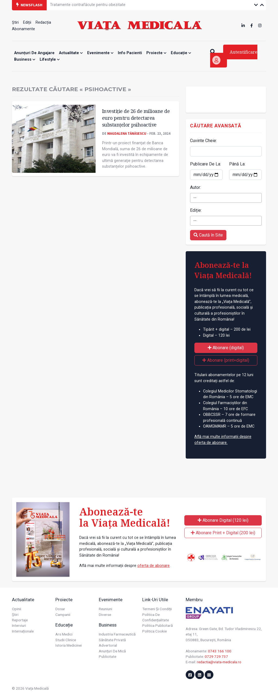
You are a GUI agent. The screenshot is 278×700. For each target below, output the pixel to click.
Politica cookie (154, 631)
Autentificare (234, 57)
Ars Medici (63, 634)
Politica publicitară (157, 625)
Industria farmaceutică (117, 634)
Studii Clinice (65, 640)
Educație (181, 53)
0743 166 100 (219, 651)
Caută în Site (208, 235)
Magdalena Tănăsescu (126, 133)
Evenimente (100, 53)
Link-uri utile (155, 599)
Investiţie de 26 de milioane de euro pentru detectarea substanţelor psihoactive (136, 118)
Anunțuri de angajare (34, 53)
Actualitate (71, 53)
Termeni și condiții (157, 609)
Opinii (16, 609)
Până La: (237, 164)
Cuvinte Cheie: (203, 140)
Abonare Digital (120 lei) (223, 520)
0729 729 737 (216, 656)
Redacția (43, 22)
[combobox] (226, 198)
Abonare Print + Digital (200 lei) (223, 532)
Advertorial (108, 645)
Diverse (105, 614)
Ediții (27, 22)
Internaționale (23, 631)
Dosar (60, 609)
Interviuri (19, 625)
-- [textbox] (195, 197)
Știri (15, 22)
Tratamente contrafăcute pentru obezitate (87, 4)
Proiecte (156, 53)
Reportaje (20, 620)
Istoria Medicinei (68, 645)
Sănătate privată (112, 640)
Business (24, 59)
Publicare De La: (205, 164)
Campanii (62, 614)
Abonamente (23, 29)
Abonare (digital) (226, 347)
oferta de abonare (153, 565)
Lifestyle (50, 59)
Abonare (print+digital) (225, 360)
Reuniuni (105, 609)
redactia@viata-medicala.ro (219, 662)
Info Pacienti (130, 53)
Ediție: (196, 210)
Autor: (195, 187)
